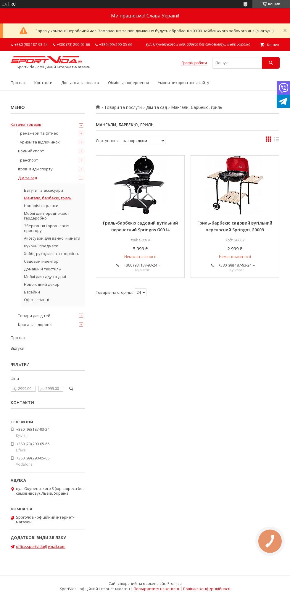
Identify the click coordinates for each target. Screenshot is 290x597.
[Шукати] (271, 63)
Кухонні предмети (41, 246)
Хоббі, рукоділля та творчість (51, 253)
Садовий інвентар (41, 261)
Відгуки (17, 348)
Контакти (43, 82)
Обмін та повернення (128, 82)
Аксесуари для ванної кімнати (52, 238)
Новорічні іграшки (41, 205)
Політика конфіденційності (206, 588)
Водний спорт (31, 151)
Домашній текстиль (42, 269)
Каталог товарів (26, 124)
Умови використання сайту (183, 82)
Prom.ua (174, 583)
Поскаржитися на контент (156, 588)
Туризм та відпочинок (39, 142)
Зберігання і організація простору (46, 228)
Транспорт (28, 160)
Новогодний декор (41, 284)
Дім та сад (156, 107)
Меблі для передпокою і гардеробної (46, 216)
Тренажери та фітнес (38, 133)
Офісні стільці (36, 299)
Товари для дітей (34, 315)
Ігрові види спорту (35, 169)
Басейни (32, 292)
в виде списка (276, 140)
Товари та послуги (123, 107)
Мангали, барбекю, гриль (48, 198)
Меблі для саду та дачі (45, 276)
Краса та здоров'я (35, 324)
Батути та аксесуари (43, 190)
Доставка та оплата (80, 82)
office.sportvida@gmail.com (40, 546)
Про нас (18, 82)
